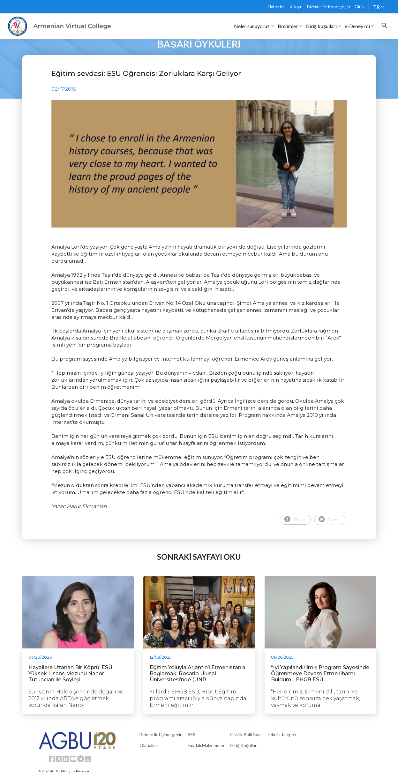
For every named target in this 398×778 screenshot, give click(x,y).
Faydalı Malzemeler (206, 745)
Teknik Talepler (282, 734)
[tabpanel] (199, 164)
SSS (191, 734)
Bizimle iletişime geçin (328, 6)
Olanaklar (148, 745)
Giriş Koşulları (244, 745)
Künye (296, 6)
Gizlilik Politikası (245, 734)
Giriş (359, 6)
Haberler (276, 6)
